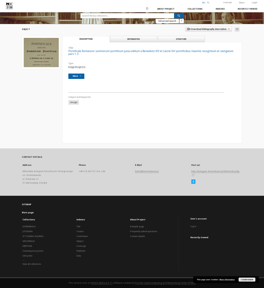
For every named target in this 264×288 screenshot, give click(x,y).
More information (227, 280)
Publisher (81, 250)
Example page (137, 226)
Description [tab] (85, 39)
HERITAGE (27, 246)
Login (254, 2)
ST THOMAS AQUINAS (33, 236)
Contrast (227, 2)
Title (78, 226)
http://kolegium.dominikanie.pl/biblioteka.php (215, 171)
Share (242, 2)
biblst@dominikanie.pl (147, 171)
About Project (165, 8)
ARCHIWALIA (29, 241)
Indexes (220, 8)
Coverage (81, 246)
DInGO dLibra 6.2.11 (101, 282)
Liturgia (73, 102)
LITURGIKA (28, 231)
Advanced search (167, 21)
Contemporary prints (33, 250)
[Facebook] (193, 181)
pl (208, 3)
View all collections (32, 264)
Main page (28, 212)
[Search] (179, 15)
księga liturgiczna (76, 66)
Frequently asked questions (143, 231)
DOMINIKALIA (29, 226)
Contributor (82, 236)
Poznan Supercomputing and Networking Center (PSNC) (165, 282)
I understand (247, 279)
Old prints (27, 255)
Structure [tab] (181, 39)
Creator (80, 231)
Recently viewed (247, 8)
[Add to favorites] (237, 29)
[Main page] (147, 8)
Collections (195, 8)
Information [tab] (133, 39)
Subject (80, 241)
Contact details (137, 236)
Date (78, 255)
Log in (193, 226)
